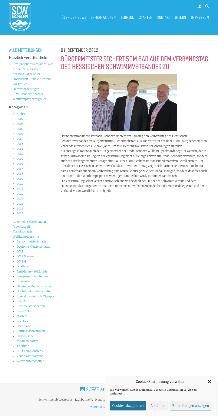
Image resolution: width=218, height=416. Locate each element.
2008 (20, 124)
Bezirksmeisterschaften (32, 241)
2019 (20, 179)
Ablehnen (158, 410)
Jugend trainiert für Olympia (35, 296)
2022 (20, 193)
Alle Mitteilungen (26, 50)
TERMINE (127, 17)
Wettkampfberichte (26, 236)
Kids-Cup (23, 301)
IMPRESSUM (200, 17)
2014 (20, 154)
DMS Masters (25, 256)
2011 (20, 139)
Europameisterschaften (32, 276)
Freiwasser (24, 281)
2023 (20, 198)
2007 (20, 119)
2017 (20, 169)
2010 (20, 134)
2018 (20, 173)
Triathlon (23, 346)
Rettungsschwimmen (31, 331)
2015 (20, 159)
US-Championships (30, 351)
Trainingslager (22, 231)
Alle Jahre (19, 114)
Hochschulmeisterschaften (34, 291)
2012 (20, 144)
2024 (20, 203)
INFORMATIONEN (103, 17)
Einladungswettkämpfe (32, 271)
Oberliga (22, 321)
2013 (20, 149)
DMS (20, 251)
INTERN (180, 17)
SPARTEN (145, 17)
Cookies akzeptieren (128, 410)
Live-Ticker (25, 311)
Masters (22, 316)
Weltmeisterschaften (30, 361)
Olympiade (24, 326)
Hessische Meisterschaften (34, 286)
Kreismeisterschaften (31, 306)
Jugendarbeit (21, 226)
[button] (209, 386)
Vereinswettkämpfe (30, 356)
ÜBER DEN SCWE (74, 17)
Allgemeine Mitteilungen (29, 222)
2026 (20, 213)
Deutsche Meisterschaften (34, 246)
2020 (20, 183)
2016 (20, 163)
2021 (20, 188)
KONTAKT (163, 17)
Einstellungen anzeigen (190, 410)
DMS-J (21, 261)
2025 (20, 208)
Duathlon (23, 266)
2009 (20, 129)
